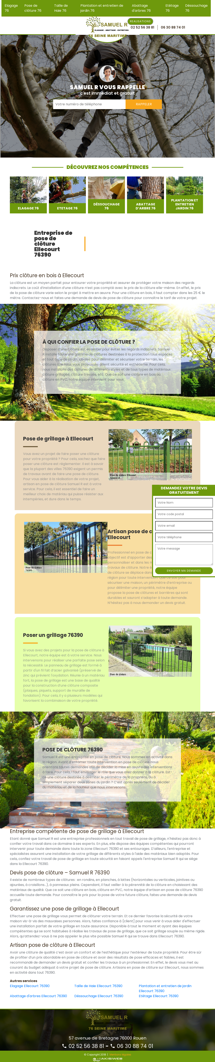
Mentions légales (120, 1054)
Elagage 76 (11, 8)
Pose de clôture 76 (32, 8)
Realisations (140, 21)
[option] (28, 194)
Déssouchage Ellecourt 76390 (98, 996)
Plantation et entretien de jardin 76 (101, 8)
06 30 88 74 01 (131, 1046)
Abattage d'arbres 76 (141, 8)
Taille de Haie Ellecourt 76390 (98, 986)
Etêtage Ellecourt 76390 (158, 996)
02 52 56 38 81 (83, 1046)
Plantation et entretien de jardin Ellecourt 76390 (165, 988)
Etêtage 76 (172, 8)
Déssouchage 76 (196, 8)
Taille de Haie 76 (61, 8)
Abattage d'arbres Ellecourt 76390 (38, 996)
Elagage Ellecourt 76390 (30, 986)
